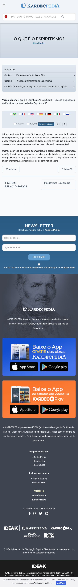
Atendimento (39, 495)
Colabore (39, 491)
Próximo (66, 169)
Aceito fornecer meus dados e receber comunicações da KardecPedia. (40, 267)
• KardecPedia (39, 457)
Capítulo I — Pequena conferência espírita (24, 75)
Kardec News (39, 499)
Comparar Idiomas (46, 124)
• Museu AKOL (39, 482)
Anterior (11, 169)
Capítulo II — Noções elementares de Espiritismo (28, 81)
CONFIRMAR (39, 257)
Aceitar (61, 583)
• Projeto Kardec (39, 478)
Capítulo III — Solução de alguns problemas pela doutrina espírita (35, 86)
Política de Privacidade (42, 583)
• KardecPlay (39, 461)
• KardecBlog (39, 465)
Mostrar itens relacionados (57, 184)
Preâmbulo (9, 69)
